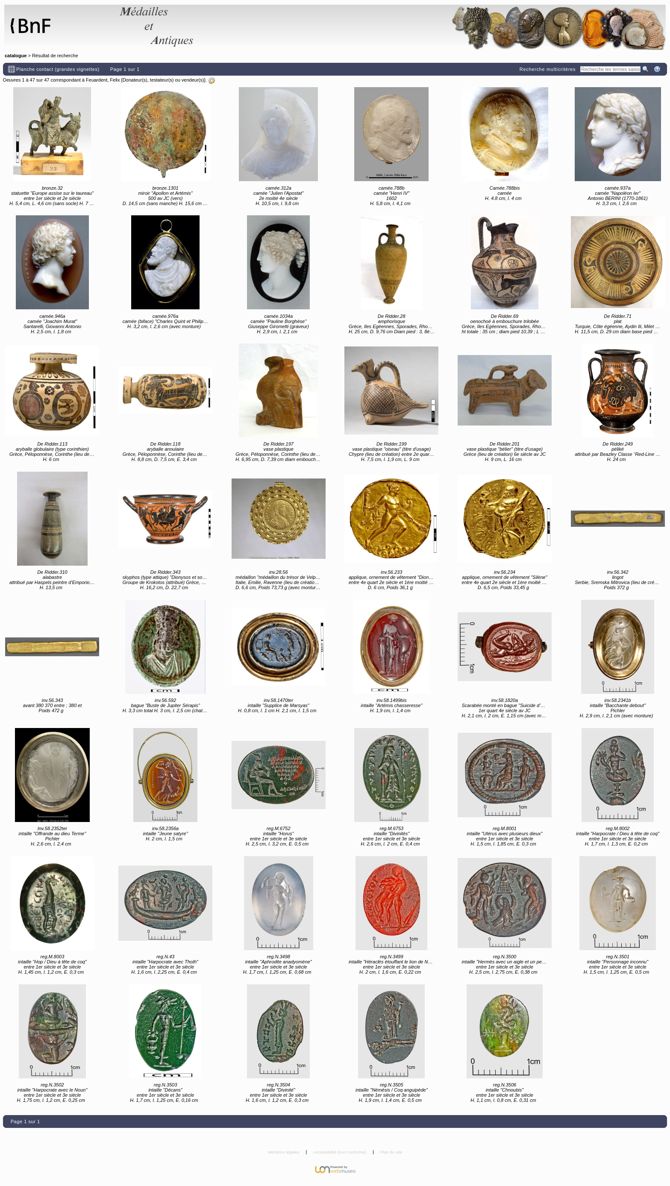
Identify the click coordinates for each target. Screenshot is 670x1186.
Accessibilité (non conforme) (340, 1152)
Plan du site (391, 1152)
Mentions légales (284, 1152)
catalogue (15, 55)
